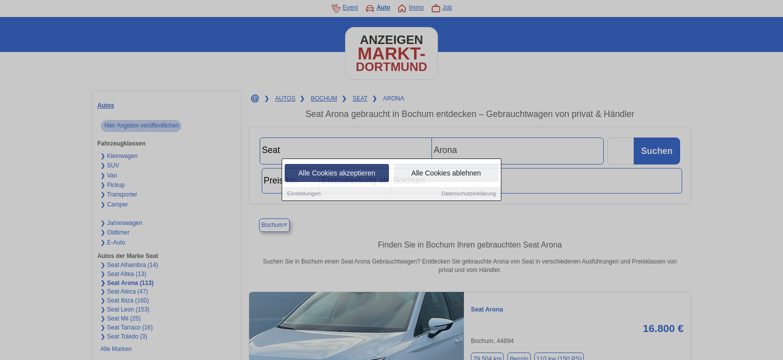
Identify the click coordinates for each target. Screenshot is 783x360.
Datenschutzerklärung (468, 194)
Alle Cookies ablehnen (446, 174)
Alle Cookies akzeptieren (336, 174)
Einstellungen (304, 194)
